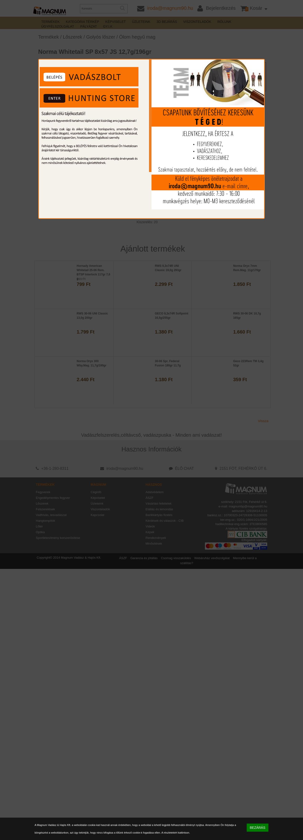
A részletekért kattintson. (175, 832)
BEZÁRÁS (257, 828)
